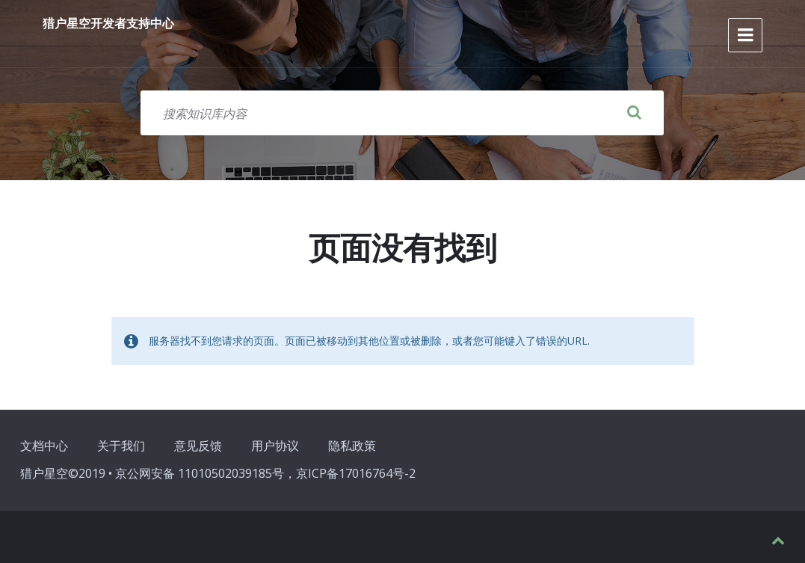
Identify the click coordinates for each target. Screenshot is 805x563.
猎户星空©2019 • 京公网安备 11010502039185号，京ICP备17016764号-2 (218, 473)
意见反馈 (198, 445)
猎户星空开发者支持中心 (108, 23)
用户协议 (275, 445)
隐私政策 (352, 445)
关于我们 (121, 445)
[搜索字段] (402, 112)
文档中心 (44, 445)
